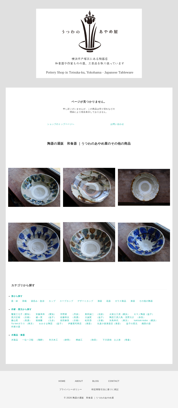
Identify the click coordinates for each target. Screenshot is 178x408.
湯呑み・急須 (37, 301)
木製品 (14, 340)
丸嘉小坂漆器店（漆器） (109, 323)
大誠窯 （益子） (95, 317)
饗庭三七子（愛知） (21, 314)
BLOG (95, 381)
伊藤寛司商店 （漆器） (80, 323)
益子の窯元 (132, 323)
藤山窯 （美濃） (21, 320)
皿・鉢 (14, 301)
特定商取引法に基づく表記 (105, 389)
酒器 (100, 301)
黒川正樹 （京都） (21, 317)
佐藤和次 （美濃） (70, 317)
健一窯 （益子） (46, 317)
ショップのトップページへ (60, 124)
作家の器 (15, 326)
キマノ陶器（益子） (144, 314)
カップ (52, 301)
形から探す (17, 296)
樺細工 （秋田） (87, 340)
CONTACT (113, 381)
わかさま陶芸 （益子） (51, 323)
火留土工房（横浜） (119, 314)
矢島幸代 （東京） (119, 320)
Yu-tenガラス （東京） (23, 323)
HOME (62, 381)
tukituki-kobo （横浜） (146, 320)
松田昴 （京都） (95, 320)
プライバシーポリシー (70, 389)
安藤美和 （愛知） (46, 314)
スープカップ (66, 301)
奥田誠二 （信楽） (95, 314)
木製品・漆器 (18, 335)
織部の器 (146, 323)
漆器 (133, 301)
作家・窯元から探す (21, 309)
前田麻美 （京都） (70, 320)
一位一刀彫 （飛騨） (33, 340)
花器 (108, 301)
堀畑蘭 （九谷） (46, 320)
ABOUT (79, 381)
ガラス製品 (120, 301)
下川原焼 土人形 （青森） (117, 340)
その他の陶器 (146, 301)
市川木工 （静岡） (60, 340)
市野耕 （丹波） (70, 314)
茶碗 (24, 301)
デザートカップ (85, 301)
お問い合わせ (117, 124)
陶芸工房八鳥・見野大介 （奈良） (127, 317)
